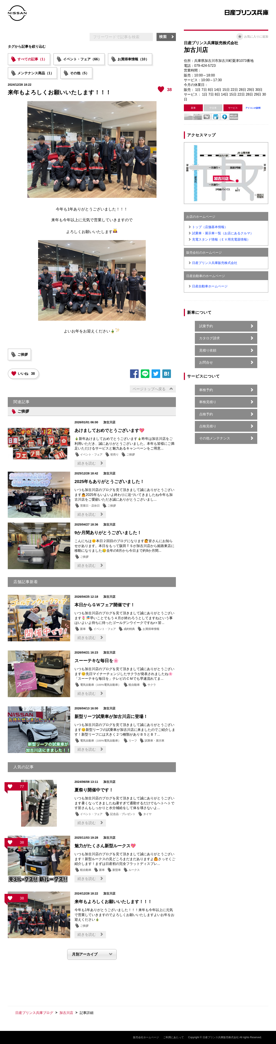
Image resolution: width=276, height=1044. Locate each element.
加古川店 (66, 1013)
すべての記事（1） (32, 59)
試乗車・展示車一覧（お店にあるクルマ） (222, 233)
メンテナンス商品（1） (35, 73)
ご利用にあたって (173, 1037)
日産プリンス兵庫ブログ (34, 1013)
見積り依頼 (207, 350)
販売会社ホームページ (146, 1037)
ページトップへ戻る (149, 389)
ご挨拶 (22, 354)
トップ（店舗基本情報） (210, 227)
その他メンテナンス (214, 438)
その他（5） (79, 73)
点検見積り (207, 426)
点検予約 (206, 414)
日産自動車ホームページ (210, 286)
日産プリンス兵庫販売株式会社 (214, 263)
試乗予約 (206, 326)
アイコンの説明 (252, 108)
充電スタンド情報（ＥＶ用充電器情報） (221, 239)
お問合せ (206, 362)
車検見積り (207, 402)
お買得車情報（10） (133, 59)
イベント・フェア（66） (82, 59)
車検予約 (206, 390)
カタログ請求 (209, 338)
